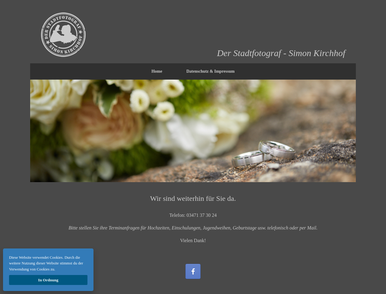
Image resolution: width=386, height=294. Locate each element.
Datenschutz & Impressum (210, 71)
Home (156, 71)
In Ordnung (48, 280)
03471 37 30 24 (202, 215)
